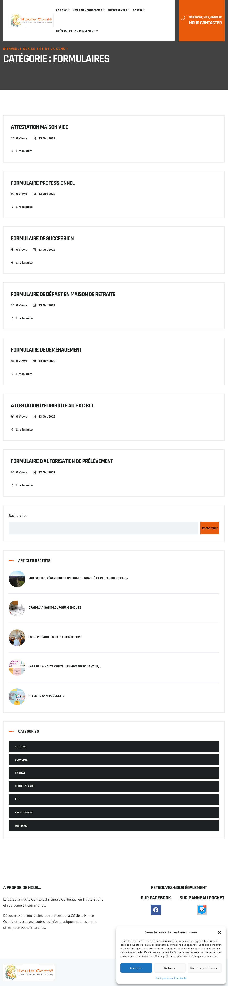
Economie (21, 760)
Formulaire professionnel (43, 183)
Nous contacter (205, 22)
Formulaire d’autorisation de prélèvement (62, 461)
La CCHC (61, 11)
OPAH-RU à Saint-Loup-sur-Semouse (55, 608)
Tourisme (21, 826)
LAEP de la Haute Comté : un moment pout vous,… (65, 667)
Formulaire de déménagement (46, 350)
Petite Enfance (24, 786)
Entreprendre (117, 11)
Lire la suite (22, 151)
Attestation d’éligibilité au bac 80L (52, 405)
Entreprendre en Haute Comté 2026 (55, 637)
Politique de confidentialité (171, 978)
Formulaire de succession (42, 238)
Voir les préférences (204, 968)
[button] (220, 932)
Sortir (137, 11)
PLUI (17, 799)
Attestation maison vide (39, 127)
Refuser (169, 968)
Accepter (136, 968)
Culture (20, 746)
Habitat (20, 773)
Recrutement (23, 812)
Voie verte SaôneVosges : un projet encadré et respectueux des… (78, 578)
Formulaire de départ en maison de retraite (63, 294)
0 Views (19, 138)
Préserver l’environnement (75, 31)
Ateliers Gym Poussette (46, 696)
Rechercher (18, 515)
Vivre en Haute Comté (87, 11)
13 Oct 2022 (44, 138)
